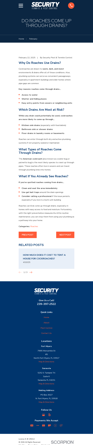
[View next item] (30, 272)
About (46, 322)
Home (46, 317)
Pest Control (46, 328)
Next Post (65, 234)
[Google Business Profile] (43, 414)
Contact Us (46, 333)
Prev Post (27, 234)
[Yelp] (49, 414)
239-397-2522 (46, 304)
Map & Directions (46, 361)
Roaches (34, 226)
